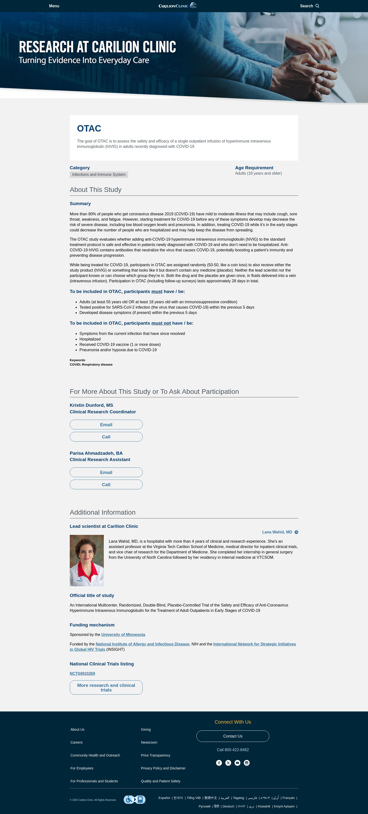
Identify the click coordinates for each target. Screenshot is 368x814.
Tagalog (238, 804)
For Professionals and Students (94, 787)
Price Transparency (155, 761)
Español (164, 804)
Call (106, 442)
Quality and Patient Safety (160, 787)
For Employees (81, 774)
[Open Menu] (78, 9)
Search (287, 9)
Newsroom (149, 748)
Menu (82, 9)
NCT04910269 (82, 680)
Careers (76, 748)
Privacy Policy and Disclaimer (163, 774)
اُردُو (276, 804)
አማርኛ (265, 804)
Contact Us (232, 742)
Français (288, 804)
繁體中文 (210, 804)
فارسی (252, 804)
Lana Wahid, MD (280, 538)
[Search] (289, 9)
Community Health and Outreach (95, 761)
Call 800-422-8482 (233, 756)
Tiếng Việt (194, 804)
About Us (77, 736)
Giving (146, 736)
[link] (184, 9)
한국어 (178, 804)
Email (106, 430)
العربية (225, 804)
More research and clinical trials (106, 694)
